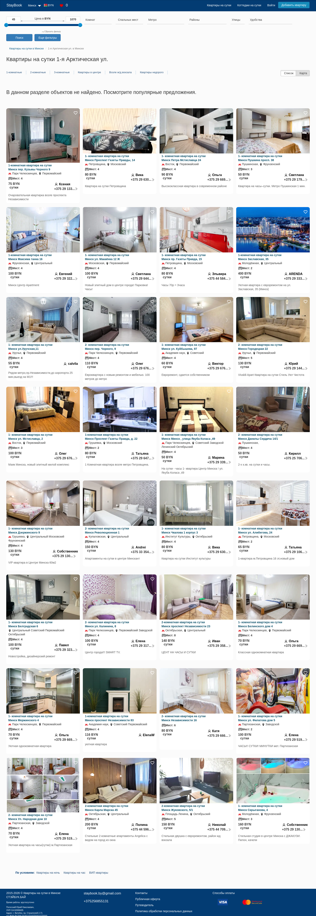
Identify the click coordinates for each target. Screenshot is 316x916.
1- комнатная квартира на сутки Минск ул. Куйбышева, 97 (184, 346)
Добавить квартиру (293, 5)
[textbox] (128, 20)
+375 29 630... (143, 179)
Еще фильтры (47, 37)
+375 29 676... (143, 368)
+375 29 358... (219, 645)
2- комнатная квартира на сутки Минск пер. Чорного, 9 (107, 346)
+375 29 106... (296, 552)
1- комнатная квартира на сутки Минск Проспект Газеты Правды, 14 (110, 158)
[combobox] (97, 20)
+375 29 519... (296, 739)
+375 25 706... (296, 458)
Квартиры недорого (151, 72)
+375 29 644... (143, 278)
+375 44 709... (219, 829)
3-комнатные (62, 72)
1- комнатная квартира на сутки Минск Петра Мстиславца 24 (184, 158)
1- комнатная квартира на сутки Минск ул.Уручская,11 (30, 346)
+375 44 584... (219, 278)
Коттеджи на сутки (249, 5)
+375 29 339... (219, 462)
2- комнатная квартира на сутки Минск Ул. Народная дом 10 (30, 817)
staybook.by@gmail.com (102, 893)
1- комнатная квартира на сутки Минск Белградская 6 (30, 624)
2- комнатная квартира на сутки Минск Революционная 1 (107, 530)
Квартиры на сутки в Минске (41, 893)
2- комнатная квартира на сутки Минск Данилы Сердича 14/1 (260, 436)
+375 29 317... (143, 645)
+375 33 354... (143, 552)
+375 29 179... (296, 179)
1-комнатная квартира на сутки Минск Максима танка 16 (30, 257)
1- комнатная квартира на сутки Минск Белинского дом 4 (260, 624)
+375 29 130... (64, 556)
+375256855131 (96, 901)
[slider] (6, 25)
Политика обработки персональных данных (163, 911)
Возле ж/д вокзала (120, 72)
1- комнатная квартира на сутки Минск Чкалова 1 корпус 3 (184, 530)
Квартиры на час (74, 872)
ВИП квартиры (98, 872)
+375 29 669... (219, 179)
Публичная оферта (147, 899)
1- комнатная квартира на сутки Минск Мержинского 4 (30, 718)
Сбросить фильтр (51, 31)
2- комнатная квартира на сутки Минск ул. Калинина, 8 (107, 624)
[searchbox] (97, 20)
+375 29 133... (66, 189)
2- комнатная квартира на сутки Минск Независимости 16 (184, 718)
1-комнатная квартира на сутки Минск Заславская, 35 (260, 257)
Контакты (141, 893)
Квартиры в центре (89, 72)
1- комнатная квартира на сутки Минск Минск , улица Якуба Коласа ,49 (188, 436)
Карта (303, 73)
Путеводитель (144, 905)
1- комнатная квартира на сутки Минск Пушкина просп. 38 (260, 158)
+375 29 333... (296, 278)
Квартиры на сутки (219, 5)
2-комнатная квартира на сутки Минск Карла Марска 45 (106, 808)
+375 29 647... (143, 458)
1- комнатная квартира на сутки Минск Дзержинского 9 (30, 530)
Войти (271, 5)
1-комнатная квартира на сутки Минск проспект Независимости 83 (109, 718)
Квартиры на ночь (48, 872)
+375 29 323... (66, 649)
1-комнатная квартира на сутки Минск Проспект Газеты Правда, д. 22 (111, 436)
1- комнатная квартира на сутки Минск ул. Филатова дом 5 (260, 718)
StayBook (14, 5)
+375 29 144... (296, 368)
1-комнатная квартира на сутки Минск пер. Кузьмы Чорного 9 (30, 167)
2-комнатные (38, 72)
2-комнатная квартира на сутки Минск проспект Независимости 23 (186, 624)
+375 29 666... (219, 735)
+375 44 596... (143, 829)
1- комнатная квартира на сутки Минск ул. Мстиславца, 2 (30, 436)
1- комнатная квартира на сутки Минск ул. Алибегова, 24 (260, 530)
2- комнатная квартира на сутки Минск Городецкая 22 (260, 346)
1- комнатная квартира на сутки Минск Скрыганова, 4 (260, 808)
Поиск (19, 37)
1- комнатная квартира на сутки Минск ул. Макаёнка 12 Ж (107, 257)
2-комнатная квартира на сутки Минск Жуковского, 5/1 (183, 808)
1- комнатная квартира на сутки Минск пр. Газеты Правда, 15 (184, 257)
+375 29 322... (66, 278)
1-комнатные (14, 72)
